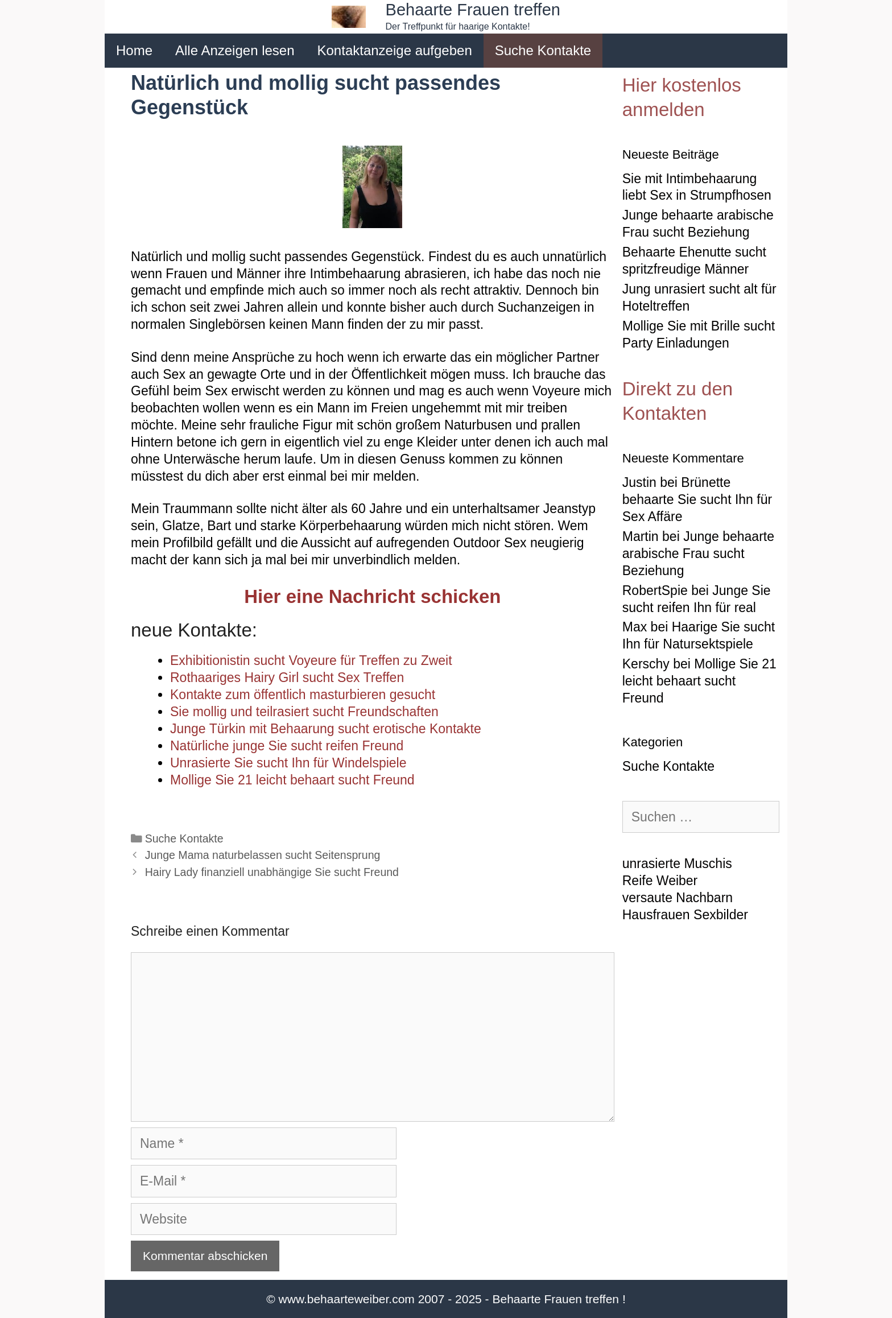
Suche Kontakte (543, 50)
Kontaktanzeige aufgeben (394, 50)
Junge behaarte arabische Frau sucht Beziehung (698, 553)
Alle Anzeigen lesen (234, 50)
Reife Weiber (660, 880)
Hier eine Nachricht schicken (372, 596)
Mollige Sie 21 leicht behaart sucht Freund (699, 680)
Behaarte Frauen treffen (473, 10)
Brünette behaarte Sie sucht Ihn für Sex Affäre (697, 499)
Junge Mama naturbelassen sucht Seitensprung (263, 855)
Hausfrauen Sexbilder (685, 914)
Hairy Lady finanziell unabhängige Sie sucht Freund (272, 872)
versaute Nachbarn (677, 897)
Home (134, 50)
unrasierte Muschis (677, 863)
